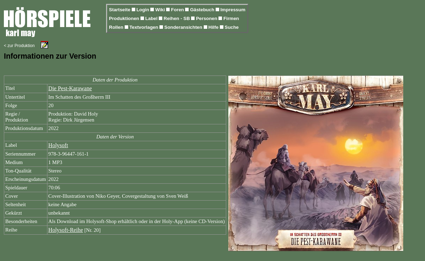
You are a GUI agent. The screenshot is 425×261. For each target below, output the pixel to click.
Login (143, 9)
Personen (207, 18)
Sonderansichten (184, 27)
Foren (178, 9)
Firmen (231, 18)
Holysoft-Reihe (65, 230)
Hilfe (214, 27)
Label (152, 18)
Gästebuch (203, 9)
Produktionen (124, 18)
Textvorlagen (144, 27)
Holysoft (58, 145)
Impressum (232, 9)
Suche (232, 27)
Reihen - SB (177, 18)
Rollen (116, 27)
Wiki (160, 9)
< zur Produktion (19, 45)
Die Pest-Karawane (70, 88)
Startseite (120, 9)
